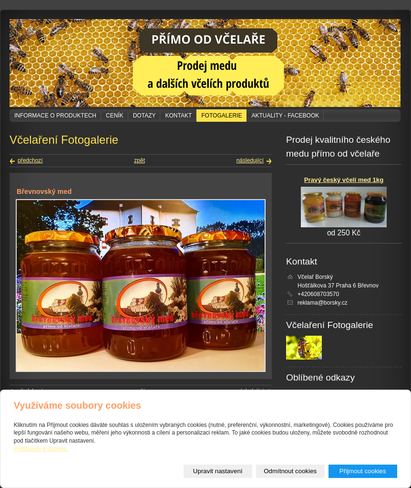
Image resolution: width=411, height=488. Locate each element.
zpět (139, 160)
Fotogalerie (221, 115)
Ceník (114, 115)
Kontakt (178, 115)
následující (250, 160)
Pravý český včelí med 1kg (343, 179)
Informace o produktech (55, 115)
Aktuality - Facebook (285, 115)
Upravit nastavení (218, 471)
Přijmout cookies (362, 471)
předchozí (30, 160)
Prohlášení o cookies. (41, 449)
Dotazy (144, 115)
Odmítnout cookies (290, 471)
